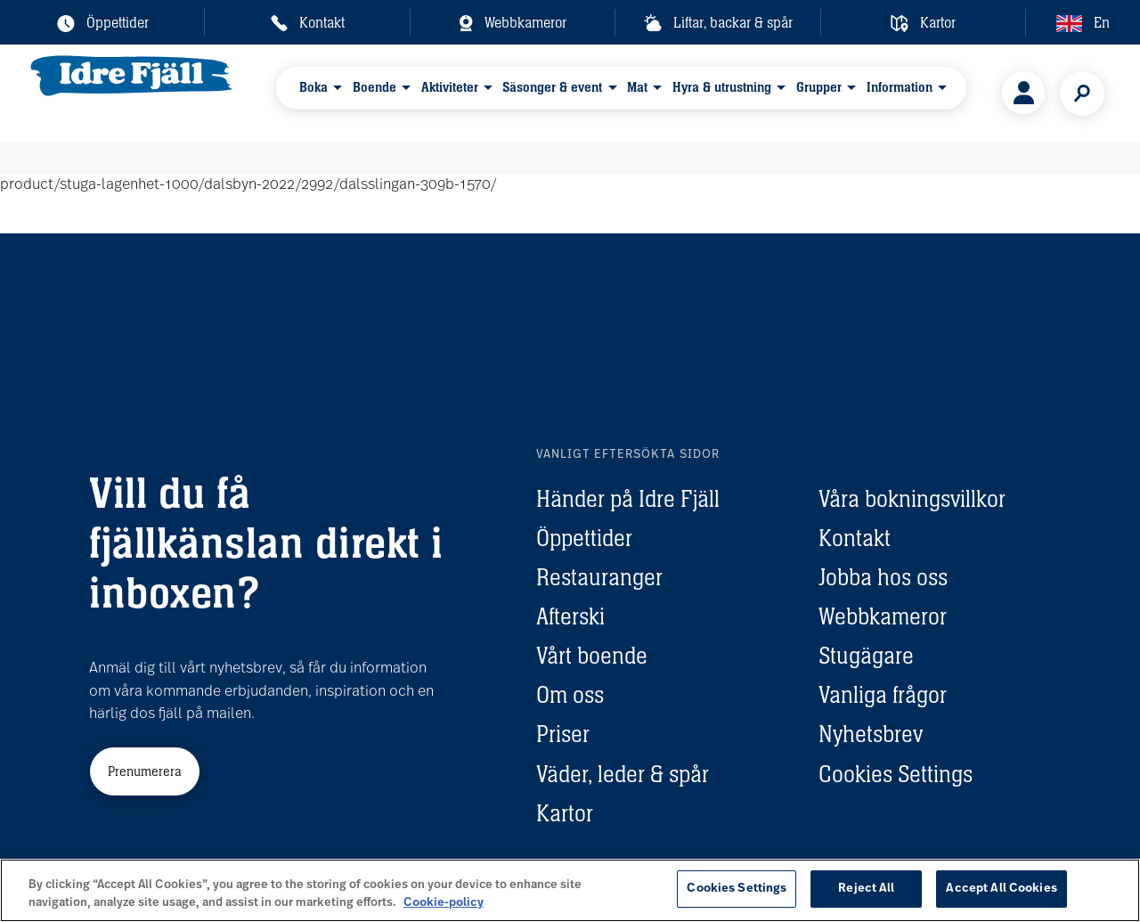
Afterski (570, 616)
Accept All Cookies (1001, 888)
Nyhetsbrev (870, 734)
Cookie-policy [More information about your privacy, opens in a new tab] (443, 903)
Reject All (866, 888)
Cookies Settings (895, 774)
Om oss (570, 694)
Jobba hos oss (883, 577)
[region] (570, 890)
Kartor (564, 813)
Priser (563, 734)
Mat (634, 92)
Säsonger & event (552, 92)
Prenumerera (145, 771)
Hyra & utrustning (717, 92)
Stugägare (866, 655)
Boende (378, 92)
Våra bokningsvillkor (912, 498)
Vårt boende (591, 655)
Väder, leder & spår (622, 774)
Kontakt (854, 538)
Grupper (812, 92)
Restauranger (599, 577)
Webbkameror (882, 616)
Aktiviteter (450, 92)
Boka (319, 92)
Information (891, 92)
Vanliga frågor (882, 694)
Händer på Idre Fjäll (628, 498)
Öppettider (584, 538)
